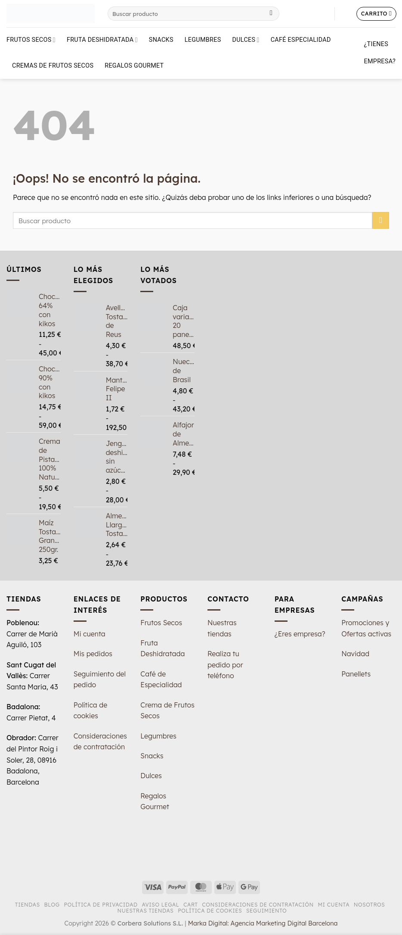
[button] (345, 13)
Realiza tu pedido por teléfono (225, 664)
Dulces (246, 40)
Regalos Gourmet (134, 65)
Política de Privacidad (101, 904)
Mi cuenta (89, 634)
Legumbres (203, 40)
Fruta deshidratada (102, 40)
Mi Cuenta (333, 904)
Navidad (355, 653)
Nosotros (369, 904)
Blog (52, 904)
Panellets (356, 674)
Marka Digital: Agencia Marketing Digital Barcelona (263, 923)
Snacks (161, 40)
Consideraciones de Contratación (257, 904)
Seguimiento (266, 910)
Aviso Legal (160, 904)
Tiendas (27, 904)
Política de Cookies (210, 910)
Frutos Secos (31, 40)
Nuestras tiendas (146, 910)
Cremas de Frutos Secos (52, 65)
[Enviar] (271, 13)
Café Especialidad (301, 40)
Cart (190, 904)
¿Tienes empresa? (380, 53)
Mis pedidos (93, 653)
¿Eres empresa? (300, 634)
